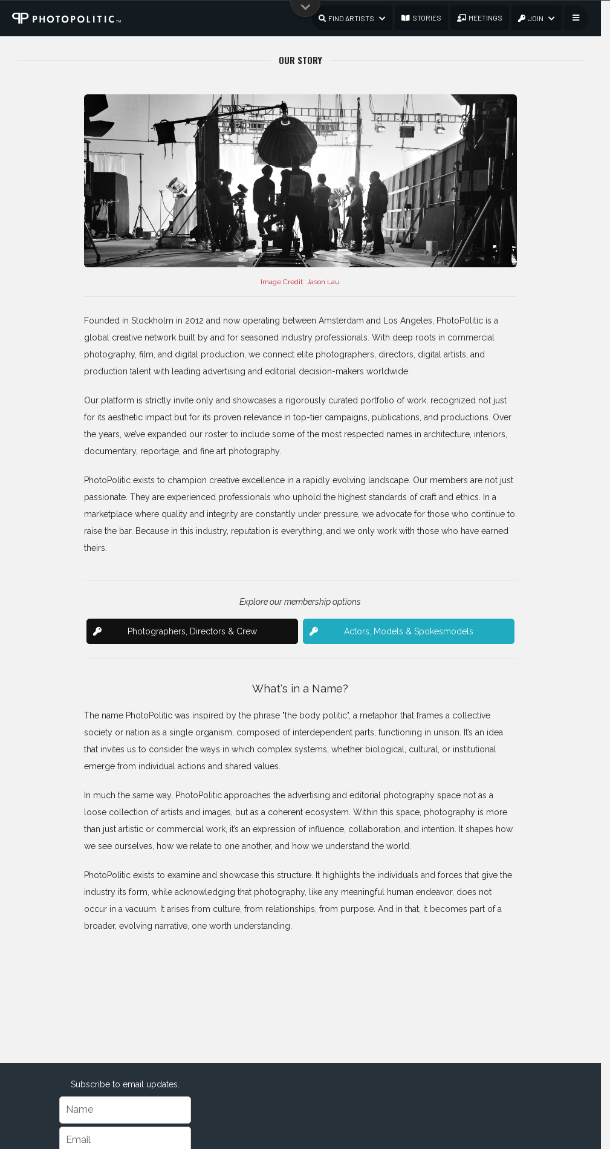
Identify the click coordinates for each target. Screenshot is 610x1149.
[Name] (125, 1110)
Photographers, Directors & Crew (175, 631)
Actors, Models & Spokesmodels (391, 631)
